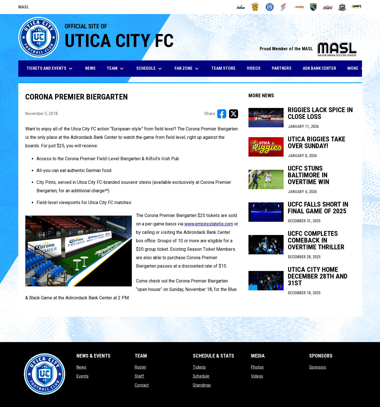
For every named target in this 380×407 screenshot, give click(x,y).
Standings (202, 385)
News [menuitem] (90, 68)
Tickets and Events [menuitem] (50, 68)
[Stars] (328, 7)
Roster (140, 367)
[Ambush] (241, 7)
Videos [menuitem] (254, 68)
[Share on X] (233, 113)
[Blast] (255, 7)
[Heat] (298, 7)
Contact (142, 385)
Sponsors (317, 367)
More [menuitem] (356, 68)
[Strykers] (342, 7)
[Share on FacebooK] (221, 113)
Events (82, 376)
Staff (139, 376)
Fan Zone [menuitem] (187, 68)
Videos (257, 376)
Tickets (199, 367)
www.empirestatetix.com (208, 224)
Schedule (201, 376)
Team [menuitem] (116, 68)
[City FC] (269, 7)
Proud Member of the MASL (308, 48)
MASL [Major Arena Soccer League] (23, 7)
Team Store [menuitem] (225, 68)
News (81, 367)
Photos (257, 367)
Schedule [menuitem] (149, 68)
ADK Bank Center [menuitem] (321, 68)
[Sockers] (313, 7)
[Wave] (357, 7)
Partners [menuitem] (281, 68)
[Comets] (284, 7)
